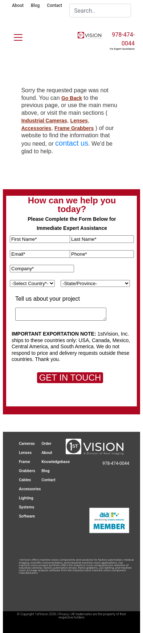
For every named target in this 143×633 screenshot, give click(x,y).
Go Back (71, 98)
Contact (54, 5)
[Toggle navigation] (13, 36)
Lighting (26, 498)
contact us (71, 143)
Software (27, 516)
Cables (25, 480)
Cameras (27, 443)
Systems (26, 507)
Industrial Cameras (44, 120)
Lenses (79, 120)
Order (46, 443)
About (18, 5)
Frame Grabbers (74, 128)
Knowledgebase (55, 461)
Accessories (36, 128)
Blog (35, 5)
